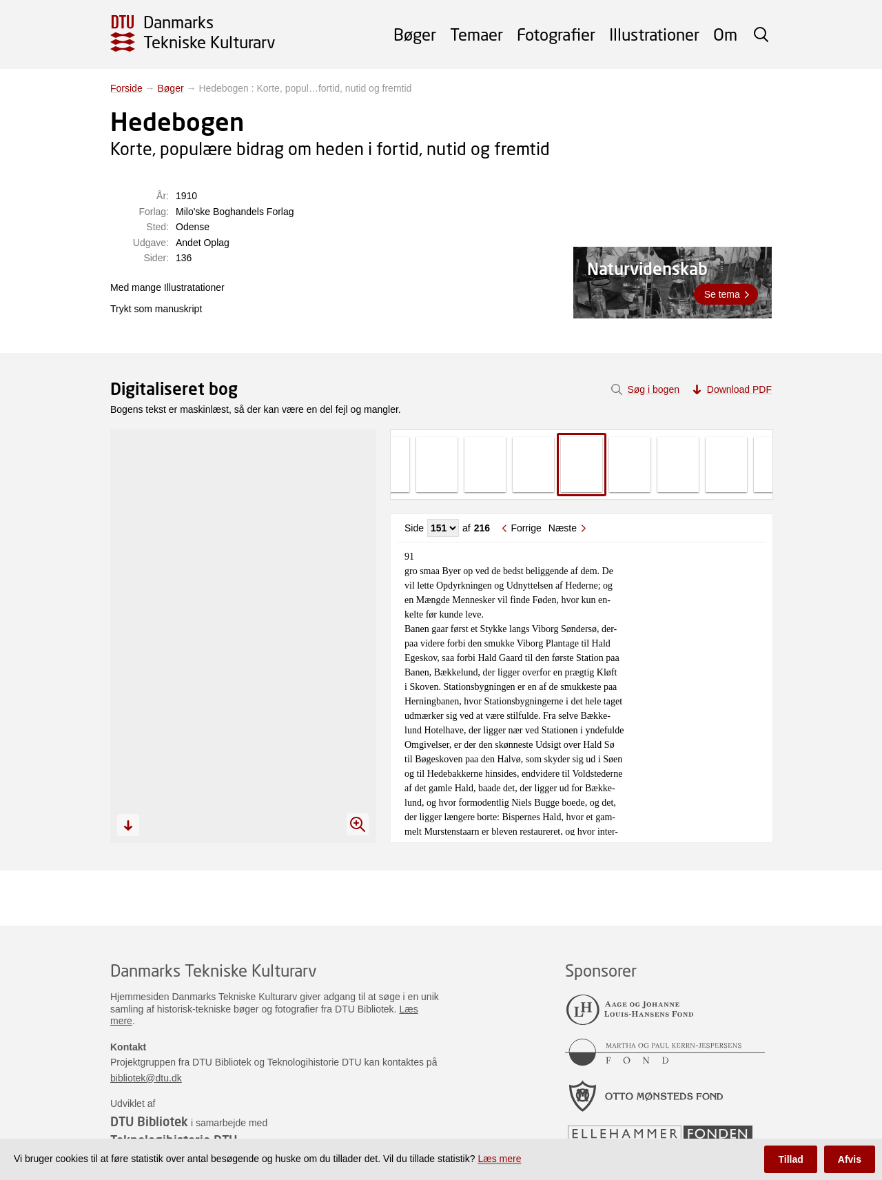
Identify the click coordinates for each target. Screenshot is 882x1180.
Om (725, 34)
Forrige (526, 527)
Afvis (849, 1159)
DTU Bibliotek (149, 1121)
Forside (126, 88)
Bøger (414, 34)
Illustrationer (654, 34)
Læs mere (499, 1158)
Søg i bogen (653, 389)
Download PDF (739, 389)
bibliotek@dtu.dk (146, 1078)
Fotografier (556, 34)
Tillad (790, 1159)
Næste (562, 527)
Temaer (476, 34)
